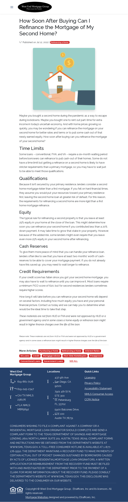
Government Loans (53, 361)
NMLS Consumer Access (99, 394)
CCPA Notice (92, 399)
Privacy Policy (93, 383)
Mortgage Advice (51, 356)
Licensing (90, 377)
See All (73, 361)
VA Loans (25, 356)
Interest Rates (92, 351)
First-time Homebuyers (75, 356)
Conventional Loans (30, 361)
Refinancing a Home (60, 42)
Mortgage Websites (37, 497)
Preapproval (96, 356)
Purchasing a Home (48, 351)
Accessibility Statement (98, 388)
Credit (36, 356)
